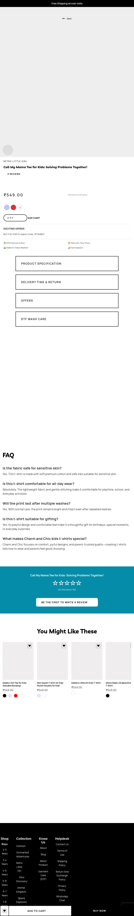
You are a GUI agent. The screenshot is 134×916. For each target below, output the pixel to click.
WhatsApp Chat (62, 898)
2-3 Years (5, 851)
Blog (43, 854)
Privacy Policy (62, 887)
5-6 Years (5, 882)
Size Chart (34, 217)
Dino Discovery (21, 879)
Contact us (62, 844)
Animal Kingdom (21, 889)
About (43, 848)
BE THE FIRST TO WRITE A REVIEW (64, 602)
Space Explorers (21, 900)
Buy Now (102, 910)
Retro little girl (19, 866)
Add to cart (40, 911)
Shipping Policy (62, 863)
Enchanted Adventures (22, 854)
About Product (43, 862)
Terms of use (62, 852)
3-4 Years (5, 862)
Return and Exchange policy (62, 875)
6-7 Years (5, 893)
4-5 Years (5, 872)
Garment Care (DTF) (43, 875)
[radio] (6, 207)
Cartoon (20, 846)
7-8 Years (5, 903)
